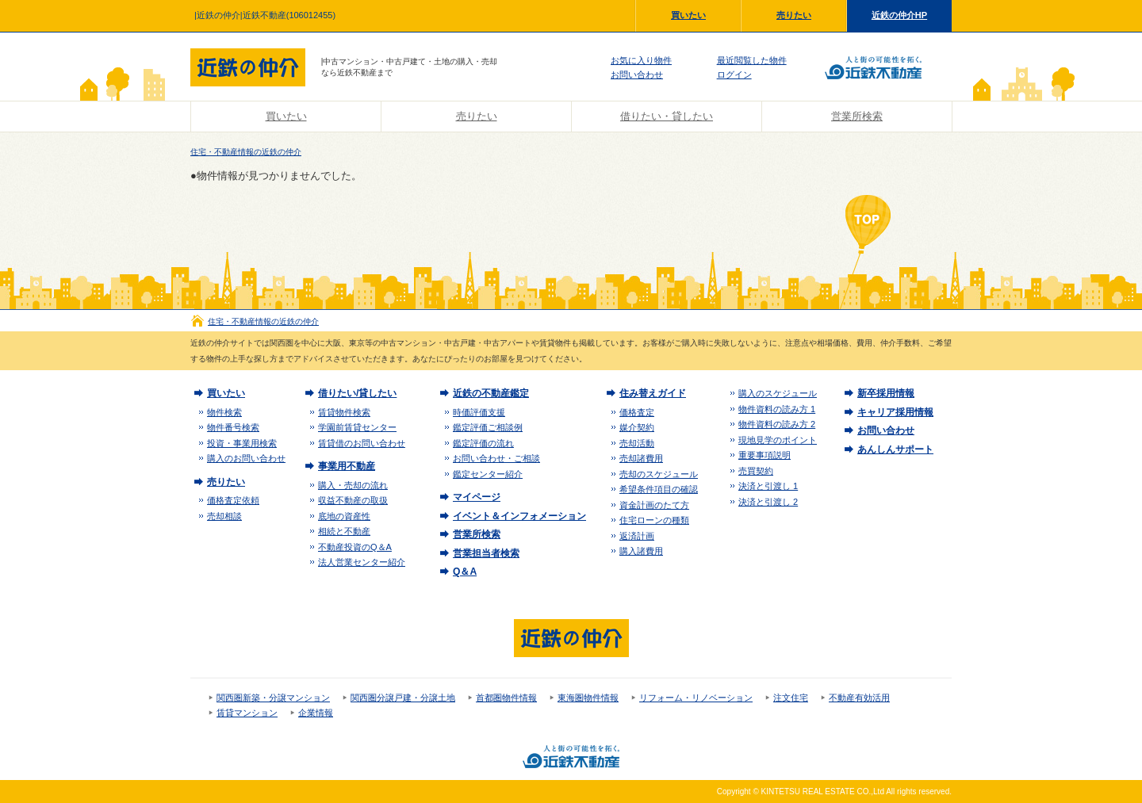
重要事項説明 (764, 455)
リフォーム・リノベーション (696, 697)
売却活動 (636, 443)
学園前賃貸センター (357, 427)
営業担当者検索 (486, 553)
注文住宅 (790, 697)
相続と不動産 (344, 531)
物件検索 (224, 412)
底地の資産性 (344, 516)
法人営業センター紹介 (361, 562)
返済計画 (636, 536)
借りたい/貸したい (357, 393)
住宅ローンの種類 (654, 520)
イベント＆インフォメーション (519, 516)
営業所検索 (857, 116)
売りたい (793, 15)
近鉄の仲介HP (899, 15)
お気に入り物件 (641, 60)
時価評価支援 (479, 412)
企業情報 (315, 712)
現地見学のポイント (777, 440)
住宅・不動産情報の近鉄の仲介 (245, 151)
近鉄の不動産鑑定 (491, 393)
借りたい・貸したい (666, 116)
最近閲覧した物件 (752, 60)
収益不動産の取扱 (353, 500)
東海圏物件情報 (588, 697)
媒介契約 (636, 427)
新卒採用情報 (885, 393)
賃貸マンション (247, 712)
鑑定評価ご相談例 (488, 427)
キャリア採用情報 (895, 412)
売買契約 (755, 471)
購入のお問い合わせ (246, 458)
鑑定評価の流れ (483, 443)
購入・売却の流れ (353, 485)
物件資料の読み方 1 (776, 409)
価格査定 (636, 412)
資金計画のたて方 (654, 505)
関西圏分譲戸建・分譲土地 (403, 697)
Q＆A (465, 571)
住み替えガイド (652, 393)
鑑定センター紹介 (488, 474)
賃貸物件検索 (344, 412)
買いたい (688, 15)
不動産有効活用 (859, 697)
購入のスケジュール (777, 393)
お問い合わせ (637, 74)
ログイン (734, 74)
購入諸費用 (641, 551)
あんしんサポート (895, 449)
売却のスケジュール (658, 474)
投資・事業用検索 (242, 443)
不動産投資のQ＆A (355, 547)
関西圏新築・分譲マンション (273, 697)
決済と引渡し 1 (768, 486)
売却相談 (224, 516)
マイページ (476, 497)
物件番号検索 (233, 427)
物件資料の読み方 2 (776, 424)
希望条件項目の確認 (658, 489)
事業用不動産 (346, 466)
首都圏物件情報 (506, 697)
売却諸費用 (641, 458)
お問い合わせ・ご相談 (496, 458)
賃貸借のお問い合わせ (361, 443)
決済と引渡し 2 (768, 502)
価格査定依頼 (233, 500)
